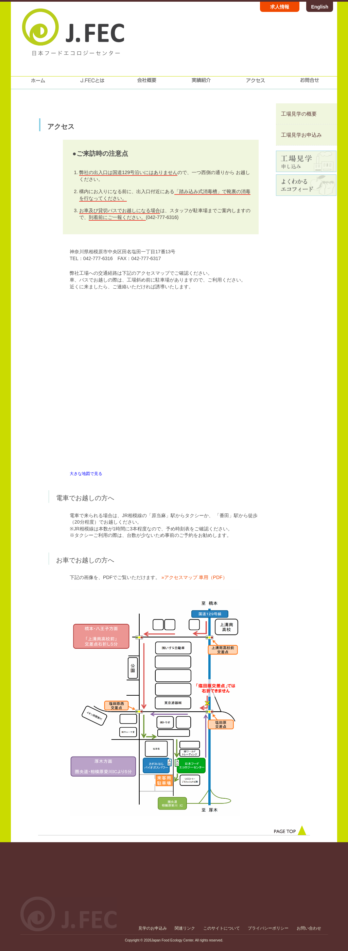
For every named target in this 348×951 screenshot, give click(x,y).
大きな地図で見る (86, 473)
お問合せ (310, 83)
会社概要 (147, 83)
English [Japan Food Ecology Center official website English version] (319, 7)
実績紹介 (201, 83)
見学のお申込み (152, 928)
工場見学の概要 (299, 114)
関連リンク (185, 928)
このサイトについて (221, 928)
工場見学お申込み (301, 135)
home (38, 83)
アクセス (255, 83)
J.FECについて (92, 83)
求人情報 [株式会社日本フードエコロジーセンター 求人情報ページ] (279, 7)
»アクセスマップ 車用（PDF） (194, 577)
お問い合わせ (309, 928)
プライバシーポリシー (268, 928)
